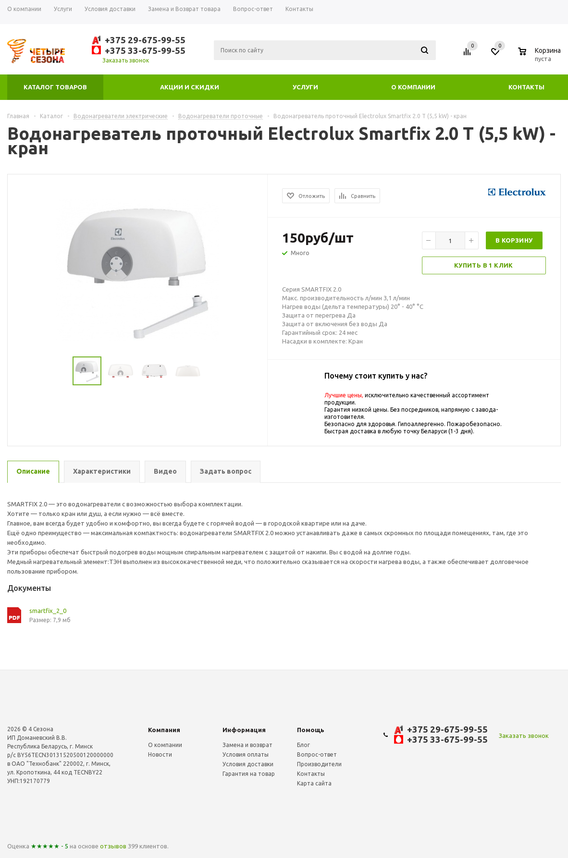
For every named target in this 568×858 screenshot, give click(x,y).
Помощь (310, 729)
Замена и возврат (247, 745)
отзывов (113, 846)
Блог (303, 745)
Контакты (526, 87)
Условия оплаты (245, 754)
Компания (164, 729)
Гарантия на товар (248, 774)
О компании (413, 87)
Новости (160, 754)
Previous (19, 371)
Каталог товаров (55, 87)
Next (256, 371)
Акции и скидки (189, 87)
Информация (244, 729)
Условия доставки (247, 764)
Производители (319, 764)
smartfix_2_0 (47, 610)
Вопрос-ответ (317, 754)
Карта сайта (314, 783)
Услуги (305, 87)
